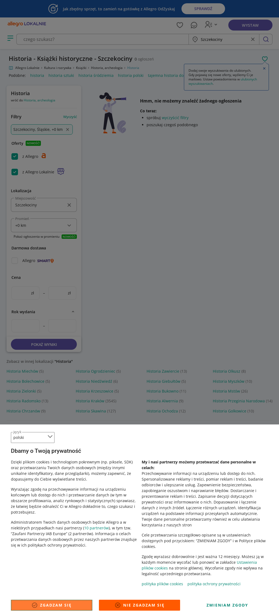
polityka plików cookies (162, 583)
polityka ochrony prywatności (214, 583)
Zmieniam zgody (227, 605)
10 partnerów (96, 527)
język (17, 432)
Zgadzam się (51, 605)
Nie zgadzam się (139, 605)
